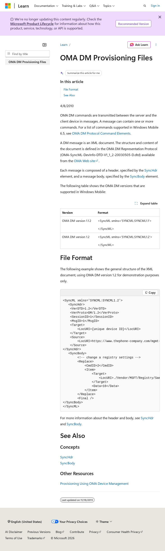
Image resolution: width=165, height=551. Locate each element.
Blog (58, 532)
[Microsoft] (8, 6)
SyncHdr (150, 170)
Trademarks (34, 538)
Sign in (155, 5)
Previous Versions (39, 532)
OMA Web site (84, 160)
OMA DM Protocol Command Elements (101, 133)
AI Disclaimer (13, 532)
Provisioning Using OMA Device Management (94, 483)
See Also (69, 95)
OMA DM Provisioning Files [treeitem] (27, 62)
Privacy (94, 532)
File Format (71, 89)
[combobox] (27, 53)
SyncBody (137, 176)
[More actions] (156, 44)
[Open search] (145, 6)
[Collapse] (44, 45)
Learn (63, 45)
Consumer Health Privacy (123, 532)
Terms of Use (13, 538)
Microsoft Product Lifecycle (32, 23)
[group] (110, 354)
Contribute (77, 532)
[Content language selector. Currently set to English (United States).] (24, 521)
